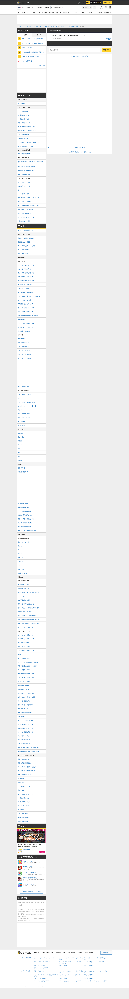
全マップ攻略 (21, 421)
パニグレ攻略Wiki (88, 978)
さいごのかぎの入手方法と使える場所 (28, 608)
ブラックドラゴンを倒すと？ (26, 650)
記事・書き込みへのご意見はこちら (79, 152)
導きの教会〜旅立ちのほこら (26, 273)
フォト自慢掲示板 (27, 61)
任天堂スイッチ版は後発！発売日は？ (28, 142)
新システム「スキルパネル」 (26, 201)
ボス (19, 398)
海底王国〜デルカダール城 (25, 304)
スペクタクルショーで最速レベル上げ (28, 592)
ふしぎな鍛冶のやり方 (24, 743)
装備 (19, 452)
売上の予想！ (21, 809)
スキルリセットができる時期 (26, 693)
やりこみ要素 (98, 12)
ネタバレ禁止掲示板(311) (25, 523)
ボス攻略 (44, 12)
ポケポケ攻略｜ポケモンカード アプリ (94, 962)
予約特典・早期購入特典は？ (26, 170)
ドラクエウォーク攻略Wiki (41, 968)
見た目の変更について (24, 740)
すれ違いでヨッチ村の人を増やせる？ (28, 198)
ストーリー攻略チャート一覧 (26, 265)
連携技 (20, 441)
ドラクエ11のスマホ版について (26, 771)
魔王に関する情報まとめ (25, 763)
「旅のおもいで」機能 (24, 221)
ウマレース (21, 190)
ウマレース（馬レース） (25, 417)
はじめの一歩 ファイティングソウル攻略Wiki (95, 981)
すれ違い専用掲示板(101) (25, 515)
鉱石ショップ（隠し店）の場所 (26, 697)
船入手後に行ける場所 (24, 600)
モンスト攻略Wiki (88, 965)
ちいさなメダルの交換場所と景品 (27, 615)
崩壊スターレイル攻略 (40, 965)
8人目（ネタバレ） (23, 573)
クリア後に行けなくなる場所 (26, 674)
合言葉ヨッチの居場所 (24, 242)
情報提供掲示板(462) (23, 507)
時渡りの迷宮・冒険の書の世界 (26, 402)
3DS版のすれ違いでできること (26, 126)
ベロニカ (20, 557)
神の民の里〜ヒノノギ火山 (25, 327)
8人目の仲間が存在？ (24, 817)
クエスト (89, 12)
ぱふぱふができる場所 (24, 681)
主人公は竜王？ (22, 790)
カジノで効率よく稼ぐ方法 (25, 627)
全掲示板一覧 (21, 468)
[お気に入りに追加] (87, 7)
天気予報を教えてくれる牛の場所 (27, 666)
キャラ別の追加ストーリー (25, 250)
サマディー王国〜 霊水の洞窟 (26, 280)
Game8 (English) (89, 952)
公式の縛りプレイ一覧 (24, 186)
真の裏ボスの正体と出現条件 (26, 238)
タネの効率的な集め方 (24, 670)
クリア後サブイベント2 (24, 354)
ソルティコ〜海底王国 (24, 288)
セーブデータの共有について (26, 639)
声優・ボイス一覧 (23, 253)
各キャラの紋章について (25, 774)
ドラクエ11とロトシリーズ (25, 794)
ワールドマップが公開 (24, 786)
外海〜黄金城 (21, 319)
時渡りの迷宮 (107, 12)
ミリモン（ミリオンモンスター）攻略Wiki (70, 981)
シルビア (20, 561)
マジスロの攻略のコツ (24, 414)
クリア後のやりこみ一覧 (25, 394)
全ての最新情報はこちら (25, 154)
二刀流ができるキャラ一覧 (25, 728)
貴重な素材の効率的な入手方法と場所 (28, 623)
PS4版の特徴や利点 (23, 119)
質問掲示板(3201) (23, 503)
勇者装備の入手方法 (23, 685)
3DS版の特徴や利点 (23, 115)
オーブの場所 (21, 596)
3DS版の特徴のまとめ (24, 802)
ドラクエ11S (21, 12)
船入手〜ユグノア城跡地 (25, 284)
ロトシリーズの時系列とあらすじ (27, 767)
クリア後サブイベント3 (24, 358)
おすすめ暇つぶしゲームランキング (32, 891)
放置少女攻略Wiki (88, 975)
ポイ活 (80, 2)
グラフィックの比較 (23, 134)
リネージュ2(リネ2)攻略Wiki (41, 981)
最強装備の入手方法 (23, 584)
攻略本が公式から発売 (24, 174)
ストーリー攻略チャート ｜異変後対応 (32, 38)
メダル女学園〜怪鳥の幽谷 (25, 292)
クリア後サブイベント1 (24, 350)
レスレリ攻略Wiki (63, 978)
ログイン (107, 2)
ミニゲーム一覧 (22, 425)
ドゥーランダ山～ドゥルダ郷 (26, 308)
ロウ (19, 565)
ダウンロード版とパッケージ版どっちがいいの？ (30, 162)
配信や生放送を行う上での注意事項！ (28, 747)
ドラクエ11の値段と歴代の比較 (26, 167)
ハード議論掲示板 (23, 111)
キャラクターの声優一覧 (25, 213)
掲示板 (39, 35)
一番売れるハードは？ (24, 138)
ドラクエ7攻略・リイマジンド (42, 962)
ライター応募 (106, 952)
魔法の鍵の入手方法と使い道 (26, 604)
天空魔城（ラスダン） (24, 331)
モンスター (82, 12)
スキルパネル (66, 12)
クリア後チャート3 (23, 346)
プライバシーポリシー (47, 952)
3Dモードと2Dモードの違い (25, 146)
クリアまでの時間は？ (24, 813)
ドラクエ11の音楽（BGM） (25, 720)
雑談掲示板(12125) (23, 472)
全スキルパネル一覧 (23, 542)
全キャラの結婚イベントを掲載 (26, 246)
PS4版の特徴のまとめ (24, 798)
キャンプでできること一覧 (25, 209)
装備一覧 (58, 12)
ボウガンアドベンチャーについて (27, 130)
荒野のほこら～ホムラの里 (25, 277)
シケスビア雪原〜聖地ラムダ (26, 323)
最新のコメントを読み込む (80, 56)
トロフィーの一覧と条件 (25, 712)
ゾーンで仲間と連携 (23, 194)
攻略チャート (36, 12)
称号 (19, 456)
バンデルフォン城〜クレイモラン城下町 (29, 296)
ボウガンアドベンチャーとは (26, 217)
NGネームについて (23, 654)
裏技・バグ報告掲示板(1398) (26, 519)
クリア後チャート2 (23, 342)
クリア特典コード (23, 708)
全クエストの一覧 (27, 47)
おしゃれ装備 (21, 716)
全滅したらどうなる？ (24, 646)
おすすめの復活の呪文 (24, 701)
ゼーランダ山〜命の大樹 (25, 300)
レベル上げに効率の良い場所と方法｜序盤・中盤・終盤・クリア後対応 (34, 52)
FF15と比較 (21, 778)
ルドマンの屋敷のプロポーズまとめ (28, 662)
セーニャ (20, 553)
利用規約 (36, 952)
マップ (29, 12)
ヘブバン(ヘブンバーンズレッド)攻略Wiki (69, 975)
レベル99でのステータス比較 (26, 677)
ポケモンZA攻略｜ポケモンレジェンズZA (44, 958)
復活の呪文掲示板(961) (24, 526)
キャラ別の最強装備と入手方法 (30, 56)
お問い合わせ (71, 952)
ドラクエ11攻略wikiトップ (25, 230)
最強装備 (51, 12)
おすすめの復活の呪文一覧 (25, 732)
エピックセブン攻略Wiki (40, 978)
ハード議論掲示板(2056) (24, 511)
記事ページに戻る (80, 147)
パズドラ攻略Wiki (63, 965)
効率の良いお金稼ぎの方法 (25, 705)
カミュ (20, 550)
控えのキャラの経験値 (24, 642)
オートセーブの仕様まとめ (25, 635)
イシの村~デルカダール (24, 269)
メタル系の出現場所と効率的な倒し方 (28, 619)
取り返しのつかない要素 (25, 611)
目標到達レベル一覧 (23, 689)
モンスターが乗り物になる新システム (28, 205)
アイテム (74, 12)
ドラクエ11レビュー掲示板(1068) (27, 530)
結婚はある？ (21, 782)
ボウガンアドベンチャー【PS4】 (27, 406)
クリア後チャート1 (23, 339)
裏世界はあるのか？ (23, 759)
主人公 (20, 546)
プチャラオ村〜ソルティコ (25, 311)
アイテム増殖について (24, 658)
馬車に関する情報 (23, 821)
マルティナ (21, 569)
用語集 (20, 460)
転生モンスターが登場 (24, 182)
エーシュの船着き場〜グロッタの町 (28, 315)
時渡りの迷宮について (24, 123)
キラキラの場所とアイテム (25, 724)
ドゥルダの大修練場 (23, 386)
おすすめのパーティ (23, 736)
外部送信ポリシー (60, 952)
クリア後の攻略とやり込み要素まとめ (32, 43)
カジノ (20, 410)
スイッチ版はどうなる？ (25, 805)
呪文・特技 (21, 437)
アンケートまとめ (23, 103)
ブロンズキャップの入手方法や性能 (64, 36)
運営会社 (79, 952)
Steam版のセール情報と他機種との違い (29, 751)
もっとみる (42, 65)
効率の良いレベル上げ (24, 588)
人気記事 (24, 35)
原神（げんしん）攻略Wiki (41, 971)
